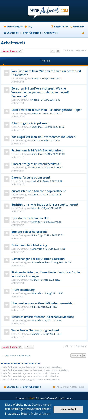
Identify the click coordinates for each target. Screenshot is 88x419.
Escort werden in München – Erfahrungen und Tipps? (46, 110)
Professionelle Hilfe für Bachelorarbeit (37, 150)
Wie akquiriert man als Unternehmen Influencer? (43, 137)
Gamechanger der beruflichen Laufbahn (38, 259)
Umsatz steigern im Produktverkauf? (36, 164)
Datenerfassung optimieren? (30, 177)
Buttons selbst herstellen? (29, 232)
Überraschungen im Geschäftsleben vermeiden (42, 303)
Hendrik (35, 78)
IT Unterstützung (23, 290)
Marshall (35, 333)
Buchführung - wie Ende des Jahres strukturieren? (44, 205)
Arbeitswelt (13, 43)
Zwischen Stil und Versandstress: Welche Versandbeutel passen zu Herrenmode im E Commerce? (40, 92)
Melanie (35, 113)
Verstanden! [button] (68, 409)
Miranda (35, 208)
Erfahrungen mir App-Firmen (30, 123)
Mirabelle (36, 293)
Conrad (35, 194)
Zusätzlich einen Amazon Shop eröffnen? (38, 191)
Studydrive (37, 126)
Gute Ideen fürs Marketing (29, 245)
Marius (35, 140)
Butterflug (36, 235)
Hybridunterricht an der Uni (29, 218)
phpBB (32, 398)
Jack (33, 306)
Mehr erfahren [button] (40, 413)
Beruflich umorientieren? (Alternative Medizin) (42, 317)
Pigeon (35, 99)
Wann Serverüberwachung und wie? (35, 330)
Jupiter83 (36, 181)
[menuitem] (28, 26)
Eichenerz (36, 167)
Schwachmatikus (40, 262)
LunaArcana (37, 248)
